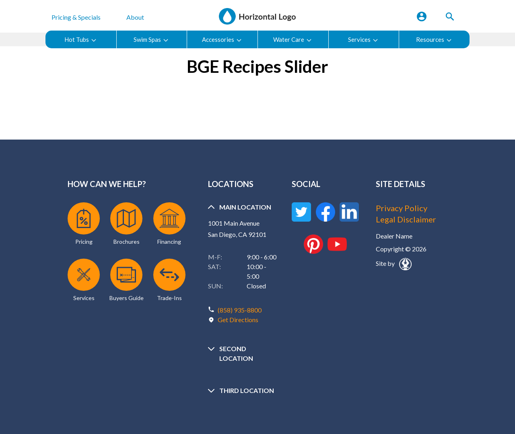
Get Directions (238, 319)
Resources (434, 39)
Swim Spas (151, 39)
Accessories (222, 39)
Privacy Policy (401, 208)
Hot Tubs (80, 39)
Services (363, 39)
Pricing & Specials (76, 17)
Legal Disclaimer (406, 219)
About (135, 17)
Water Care (292, 39)
